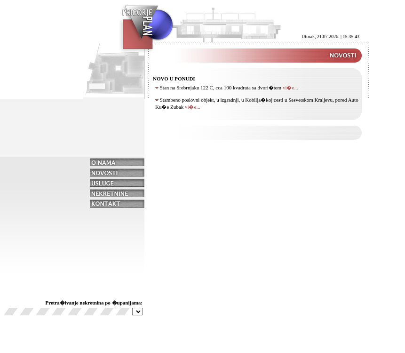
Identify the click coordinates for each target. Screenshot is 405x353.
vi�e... (290, 87)
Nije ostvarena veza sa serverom (137, 311)
